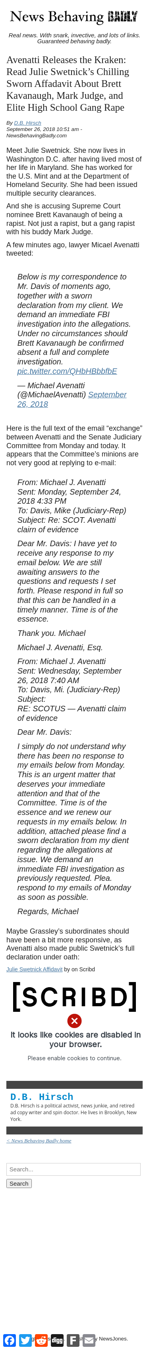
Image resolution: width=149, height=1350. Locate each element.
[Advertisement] (74, 1253)
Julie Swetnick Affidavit (34, 969)
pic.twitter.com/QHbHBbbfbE (67, 371)
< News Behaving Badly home (39, 1141)
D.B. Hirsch (27, 123)
